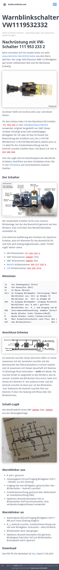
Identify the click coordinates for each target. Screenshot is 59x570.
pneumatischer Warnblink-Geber (19, 56)
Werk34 (10, 264)
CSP (9, 268)
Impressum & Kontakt (38, 568)
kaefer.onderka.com (14, 4)
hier (34, 553)
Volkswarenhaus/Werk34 (35, 125)
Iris (20, 566)
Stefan (16, 566)
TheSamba (14, 165)
